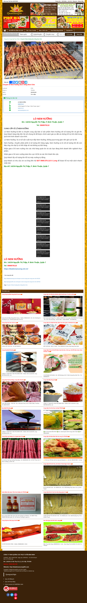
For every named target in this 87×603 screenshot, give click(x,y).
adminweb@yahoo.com (23, 110)
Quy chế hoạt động (10, 581)
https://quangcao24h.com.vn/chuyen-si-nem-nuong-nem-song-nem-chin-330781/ (22, 281)
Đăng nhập (80, 1)
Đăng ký (75, 1)
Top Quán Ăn (69, 30)
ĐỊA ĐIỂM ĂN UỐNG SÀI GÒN (16, 30)
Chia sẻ (6, 82)
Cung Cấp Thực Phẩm (14, 39)
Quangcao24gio (11, 574)
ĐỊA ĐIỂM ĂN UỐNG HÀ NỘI (10, 33)
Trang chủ (57, 1)
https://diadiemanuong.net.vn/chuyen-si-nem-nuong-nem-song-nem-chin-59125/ (22, 278)
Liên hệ (69, 1)
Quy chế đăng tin (9, 579)
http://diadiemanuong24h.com (19, 567)
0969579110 (21, 104)
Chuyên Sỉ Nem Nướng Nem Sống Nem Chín (17, 285)
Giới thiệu (64, 1)
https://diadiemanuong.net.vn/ (16, 269)
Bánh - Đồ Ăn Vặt (43, 30)
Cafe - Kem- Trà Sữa (31, 30)
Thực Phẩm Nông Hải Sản (57, 30)
